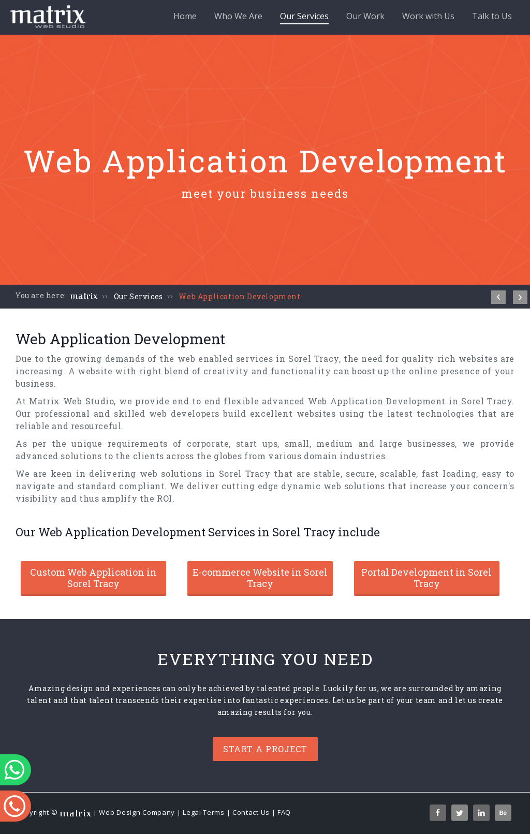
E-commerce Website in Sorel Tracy (260, 578)
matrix (84, 296)
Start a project (265, 748)
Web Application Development (239, 296)
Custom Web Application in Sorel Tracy (93, 578)
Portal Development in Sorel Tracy (426, 578)
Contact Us (251, 812)
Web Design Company (137, 812)
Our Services (304, 17)
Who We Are (238, 16)
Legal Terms (204, 812)
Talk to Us (492, 16)
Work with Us (428, 16)
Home (185, 16)
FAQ (284, 812)
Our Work (365, 16)
